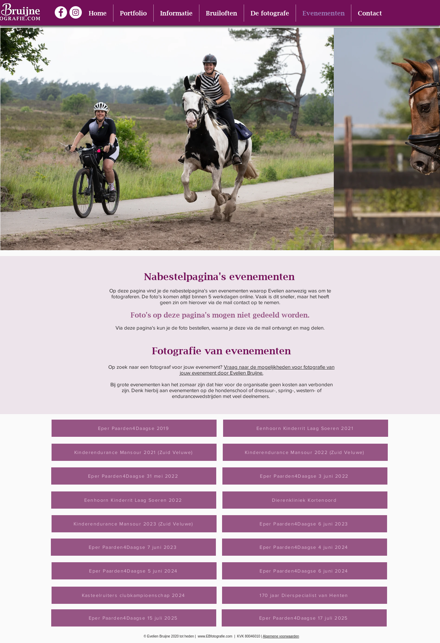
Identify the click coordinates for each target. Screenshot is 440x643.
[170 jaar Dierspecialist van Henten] (304, 595)
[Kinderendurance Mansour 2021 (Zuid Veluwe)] (134, 452)
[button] (133, 13)
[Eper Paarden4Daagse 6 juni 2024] (304, 570)
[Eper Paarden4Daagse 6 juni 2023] (304, 523)
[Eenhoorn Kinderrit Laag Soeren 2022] (133, 500)
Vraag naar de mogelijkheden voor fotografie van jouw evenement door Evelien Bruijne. (257, 370)
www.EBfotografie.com (215, 636)
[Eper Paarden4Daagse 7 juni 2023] (133, 547)
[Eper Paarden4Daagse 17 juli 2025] (304, 618)
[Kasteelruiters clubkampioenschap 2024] (134, 595)
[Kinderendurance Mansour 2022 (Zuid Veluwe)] (305, 452)
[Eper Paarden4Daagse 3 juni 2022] (304, 476)
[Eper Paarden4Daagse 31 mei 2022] (133, 476)
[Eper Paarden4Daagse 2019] (134, 428)
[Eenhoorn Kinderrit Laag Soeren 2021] (305, 428)
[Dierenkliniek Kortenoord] (304, 500)
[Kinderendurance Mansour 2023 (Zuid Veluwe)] (134, 523)
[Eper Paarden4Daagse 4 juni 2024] (304, 547)
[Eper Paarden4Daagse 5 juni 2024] (134, 570)
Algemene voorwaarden (281, 636)
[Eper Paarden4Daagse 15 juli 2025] (133, 618)
